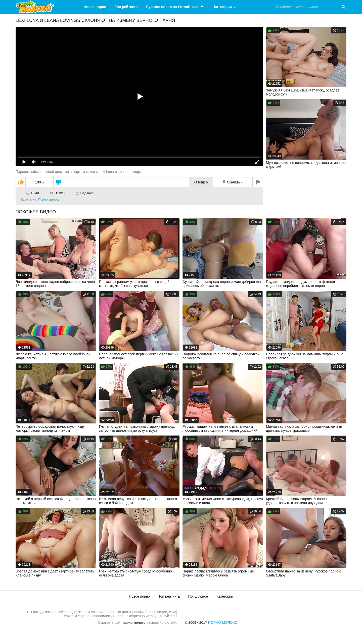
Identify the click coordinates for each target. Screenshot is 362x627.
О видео (201, 182)
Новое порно (95, 7)
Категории (223, 7)
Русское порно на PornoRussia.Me (176, 7)
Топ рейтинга (126, 7)
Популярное (198, 596)
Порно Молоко (223, 622)
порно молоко (134, 622)
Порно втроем (49, 199)
